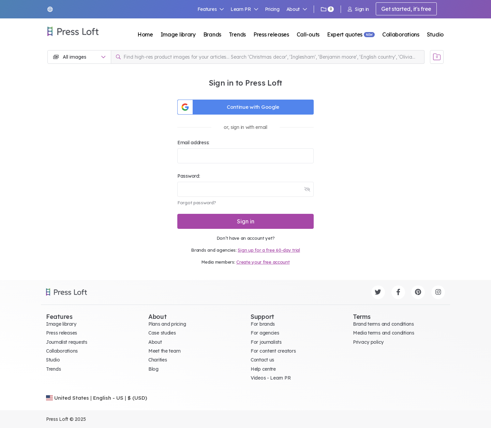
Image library (178, 34)
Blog (153, 369)
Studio (435, 34)
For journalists (266, 342)
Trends (237, 34)
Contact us (262, 360)
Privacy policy (368, 342)
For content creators (273, 351)
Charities (157, 360)
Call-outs (308, 34)
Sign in (358, 9)
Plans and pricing (167, 324)
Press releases (271, 34)
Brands (212, 34)
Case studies (162, 333)
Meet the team (164, 351)
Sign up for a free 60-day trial (269, 250)
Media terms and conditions (383, 333)
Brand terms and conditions (383, 324)
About (296, 9)
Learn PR (244, 9)
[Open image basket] (437, 57)
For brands (263, 324)
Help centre (263, 369)
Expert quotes (344, 34)
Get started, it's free (406, 8)
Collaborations (400, 34)
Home (145, 34)
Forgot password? (196, 202)
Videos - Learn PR (271, 378)
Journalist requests (66, 342)
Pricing (272, 9)
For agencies (265, 333)
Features (210, 9)
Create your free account (262, 262)
